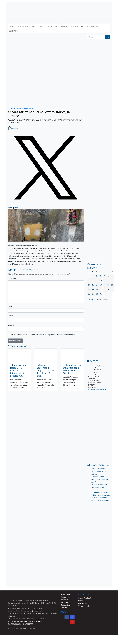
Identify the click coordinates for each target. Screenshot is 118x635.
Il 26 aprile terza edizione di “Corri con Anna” (99, 479)
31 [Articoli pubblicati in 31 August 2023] (101, 294)
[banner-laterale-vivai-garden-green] (98, 424)
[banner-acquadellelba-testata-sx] (19, 8)
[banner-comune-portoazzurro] (98, 583)
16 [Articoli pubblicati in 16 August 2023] (97, 285)
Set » (106, 299)
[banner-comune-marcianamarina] (98, 550)
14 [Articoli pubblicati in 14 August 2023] (89, 285)
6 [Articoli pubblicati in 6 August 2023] (112, 276)
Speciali (74, 26)
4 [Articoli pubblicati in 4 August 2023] (104, 276)
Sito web (11, 325)
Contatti (13, 31)
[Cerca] (96, 37)
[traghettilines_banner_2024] (98, 87)
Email (10, 316)
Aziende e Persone (89, 26)
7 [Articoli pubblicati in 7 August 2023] (89, 280)
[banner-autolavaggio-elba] (46, 85)
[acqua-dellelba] (98, 252)
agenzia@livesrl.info (19, 621)
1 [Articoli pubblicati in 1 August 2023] (92, 276)
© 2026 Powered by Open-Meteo (97, 389)
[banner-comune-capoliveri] (98, 542)
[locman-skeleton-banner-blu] (98, 230)
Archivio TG (52, 26)
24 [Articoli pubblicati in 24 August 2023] (101, 289)
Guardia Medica (84, 606)
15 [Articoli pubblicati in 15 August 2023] (93, 285)
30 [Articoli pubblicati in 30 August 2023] (97, 294)
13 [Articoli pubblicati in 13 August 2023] (112, 280)
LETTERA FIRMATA (16, 108)
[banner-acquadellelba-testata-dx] (98, 8)
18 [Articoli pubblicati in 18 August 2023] (104, 285)
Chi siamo (23, 26)
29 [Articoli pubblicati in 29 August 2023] (93, 294)
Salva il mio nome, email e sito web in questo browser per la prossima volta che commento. (43, 334)
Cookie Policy (66, 597)
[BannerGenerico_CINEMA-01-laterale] (98, 147)
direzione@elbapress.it (33, 611)
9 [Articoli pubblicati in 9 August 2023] (96, 280)
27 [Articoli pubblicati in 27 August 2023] (112, 289)
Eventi (80, 600)
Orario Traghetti (84, 598)
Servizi (64, 26)
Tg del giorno (37, 26)
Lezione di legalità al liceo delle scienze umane (99, 487)
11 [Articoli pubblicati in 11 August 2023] (104, 280)
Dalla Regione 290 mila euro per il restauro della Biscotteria (72, 369)
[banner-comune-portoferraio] (98, 575)
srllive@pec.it (37, 621)
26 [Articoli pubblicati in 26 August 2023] (108, 289)
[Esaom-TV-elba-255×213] (98, 349)
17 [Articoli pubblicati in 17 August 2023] (101, 285)
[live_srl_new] (98, 513)
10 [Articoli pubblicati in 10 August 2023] (101, 280)
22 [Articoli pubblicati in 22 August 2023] (93, 289)
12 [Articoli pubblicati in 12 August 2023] (108, 280)
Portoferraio (29, 108)
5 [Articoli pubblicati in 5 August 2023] (108, 276)
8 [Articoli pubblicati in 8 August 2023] (92, 280)
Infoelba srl (32, 628)
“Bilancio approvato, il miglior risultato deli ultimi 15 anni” (45, 370)
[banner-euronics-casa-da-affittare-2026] (98, 321)
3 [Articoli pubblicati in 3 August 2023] (100, 276)
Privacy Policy (66, 594)
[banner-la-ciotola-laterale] (98, 188)
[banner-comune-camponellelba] (98, 559)
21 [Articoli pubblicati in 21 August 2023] (89, 289)
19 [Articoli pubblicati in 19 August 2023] (108, 285)
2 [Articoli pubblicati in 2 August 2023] (96, 276)
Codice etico (65, 605)
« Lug (91, 299)
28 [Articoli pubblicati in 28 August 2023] (89, 294)
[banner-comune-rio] (98, 567)
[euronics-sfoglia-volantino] (98, 125)
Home (12, 26)
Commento (12, 278)
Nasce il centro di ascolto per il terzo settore (98, 471)
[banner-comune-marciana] (98, 534)
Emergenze (82, 603)
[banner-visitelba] (98, 526)
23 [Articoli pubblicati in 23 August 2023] (97, 289)
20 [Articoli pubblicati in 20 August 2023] (112, 285)
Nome (11, 306)
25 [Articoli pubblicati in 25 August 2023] (104, 289)
